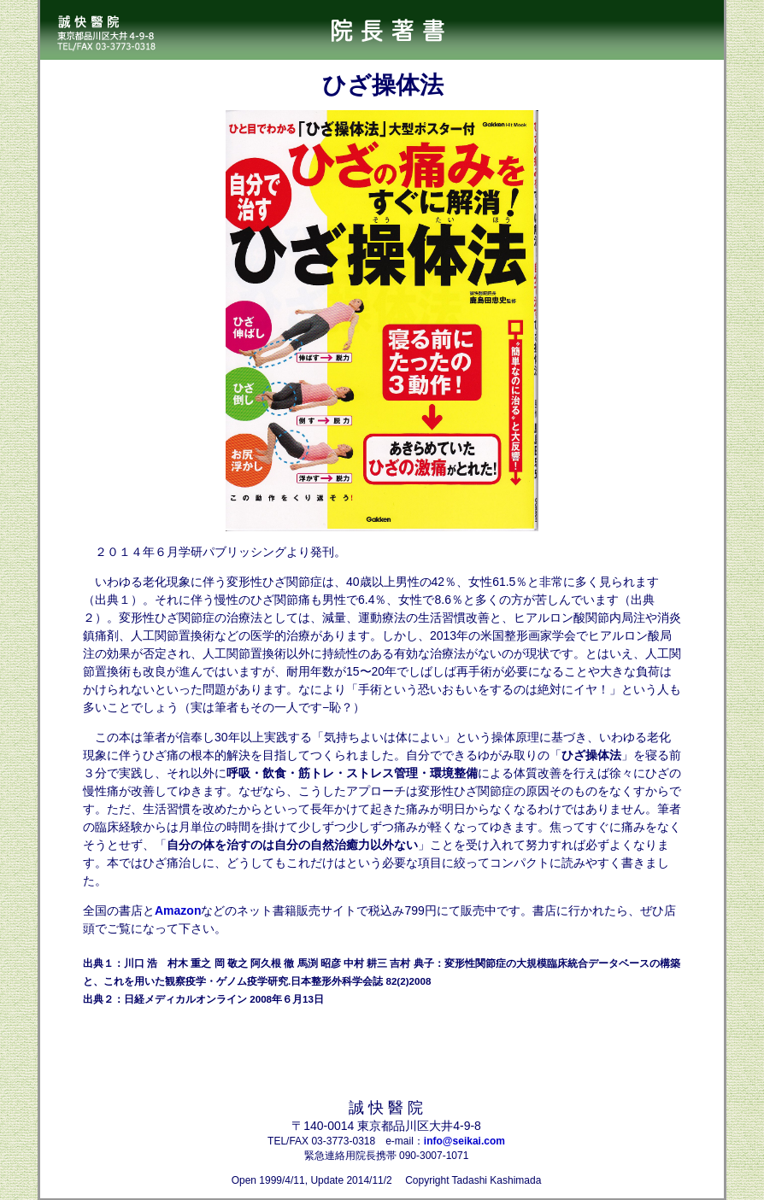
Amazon (178, 910)
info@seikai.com (464, 1141)
